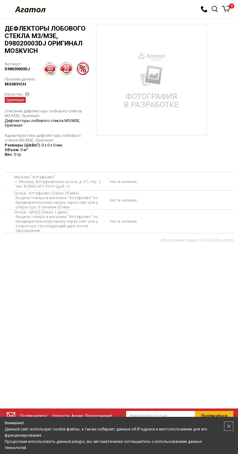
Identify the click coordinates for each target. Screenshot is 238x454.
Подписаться (214, 415)
